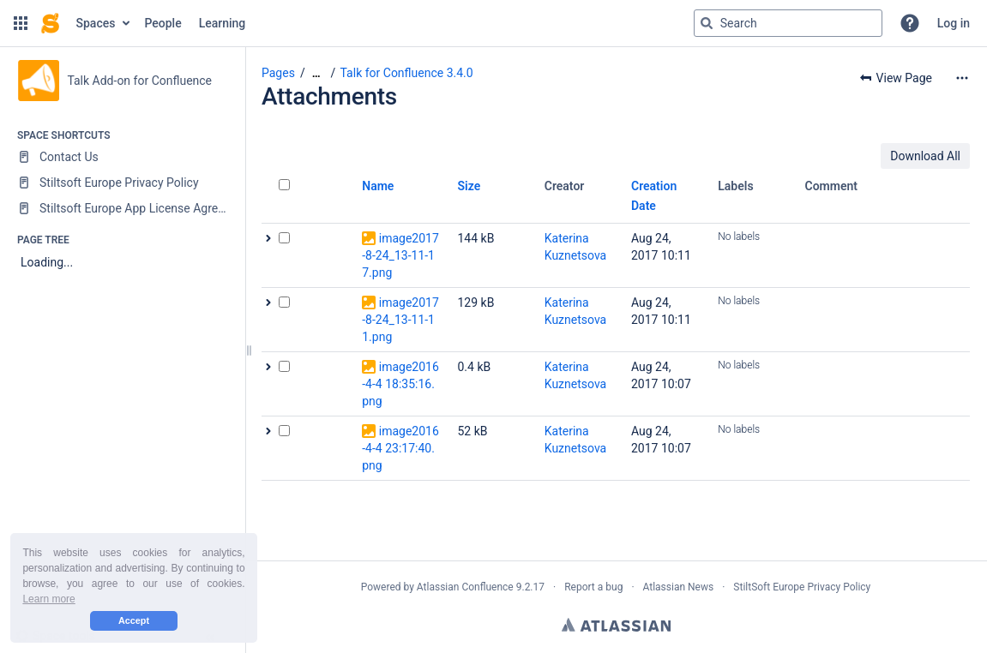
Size (469, 186)
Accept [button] (133, 620)
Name (378, 186)
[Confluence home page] (50, 23)
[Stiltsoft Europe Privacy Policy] (122, 182)
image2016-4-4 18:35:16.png (400, 384)
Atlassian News (678, 587)
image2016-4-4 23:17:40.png (400, 448)
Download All (925, 156)
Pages (278, 73)
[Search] (706, 23)
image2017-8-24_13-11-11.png (400, 320)
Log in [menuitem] (953, 23)
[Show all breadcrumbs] (316, 73)
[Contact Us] (122, 157)
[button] (21, 23)
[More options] (962, 78)
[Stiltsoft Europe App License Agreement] (122, 208)
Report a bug (593, 587)
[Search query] (788, 23)
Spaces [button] (96, 23)
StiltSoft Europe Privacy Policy (801, 587)
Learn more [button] (48, 599)
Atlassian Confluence (465, 587)
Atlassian (616, 625)
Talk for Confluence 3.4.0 (406, 73)
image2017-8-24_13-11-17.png (400, 255)
